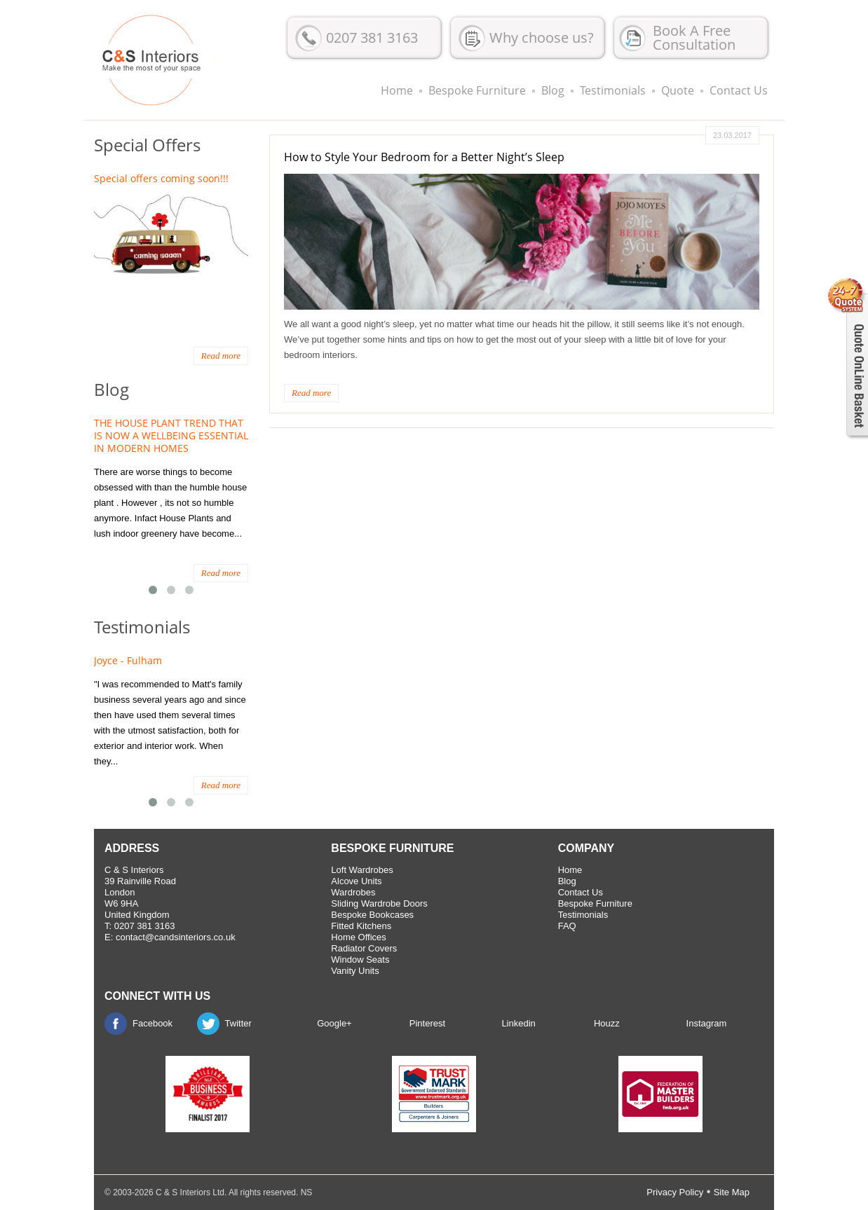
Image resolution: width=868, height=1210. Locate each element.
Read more (311, 392)
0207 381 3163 (372, 37)
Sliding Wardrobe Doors (379, 903)
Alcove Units (356, 881)
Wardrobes (353, 892)
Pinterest (427, 1023)
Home (397, 90)
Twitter (238, 1023)
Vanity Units (355, 970)
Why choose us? (541, 37)
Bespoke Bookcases (372, 914)
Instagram (706, 1023)
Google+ (334, 1023)
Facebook (152, 1023)
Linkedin (518, 1023)
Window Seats (360, 959)
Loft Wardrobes (362, 870)
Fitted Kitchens (361, 926)
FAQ (567, 926)
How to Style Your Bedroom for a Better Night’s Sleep (424, 157)
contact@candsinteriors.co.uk (176, 937)
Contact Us (739, 90)
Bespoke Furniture (477, 90)
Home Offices (358, 937)
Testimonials (613, 90)
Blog (552, 90)
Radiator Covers (364, 948)
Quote (677, 90)
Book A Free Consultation (694, 37)
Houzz (607, 1023)
